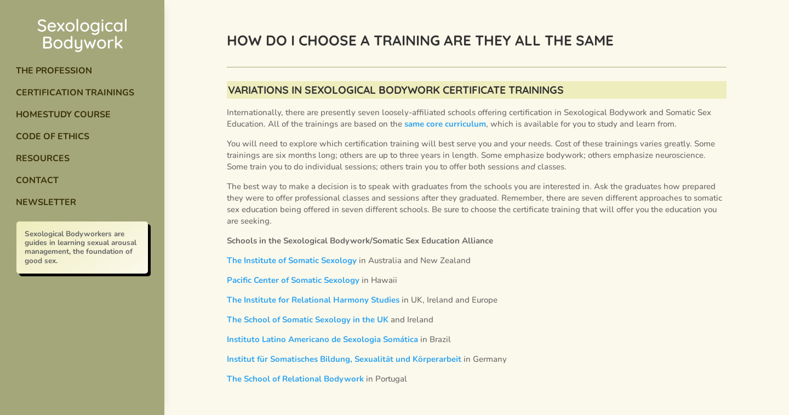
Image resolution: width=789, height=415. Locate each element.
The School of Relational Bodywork (295, 378)
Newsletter (46, 202)
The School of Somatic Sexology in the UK (307, 319)
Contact (37, 180)
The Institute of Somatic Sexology (292, 260)
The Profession (54, 70)
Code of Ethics (52, 136)
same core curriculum (445, 123)
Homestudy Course (63, 114)
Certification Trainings (75, 92)
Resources (43, 158)
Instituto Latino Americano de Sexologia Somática (322, 339)
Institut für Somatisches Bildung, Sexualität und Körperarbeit (344, 359)
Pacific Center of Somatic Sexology (293, 280)
